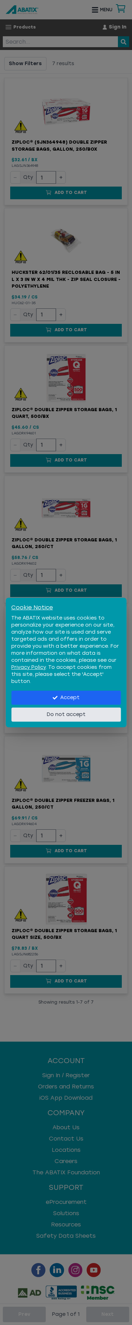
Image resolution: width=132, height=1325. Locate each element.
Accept (66, 698)
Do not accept (66, 714)
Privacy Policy (28, 667)
